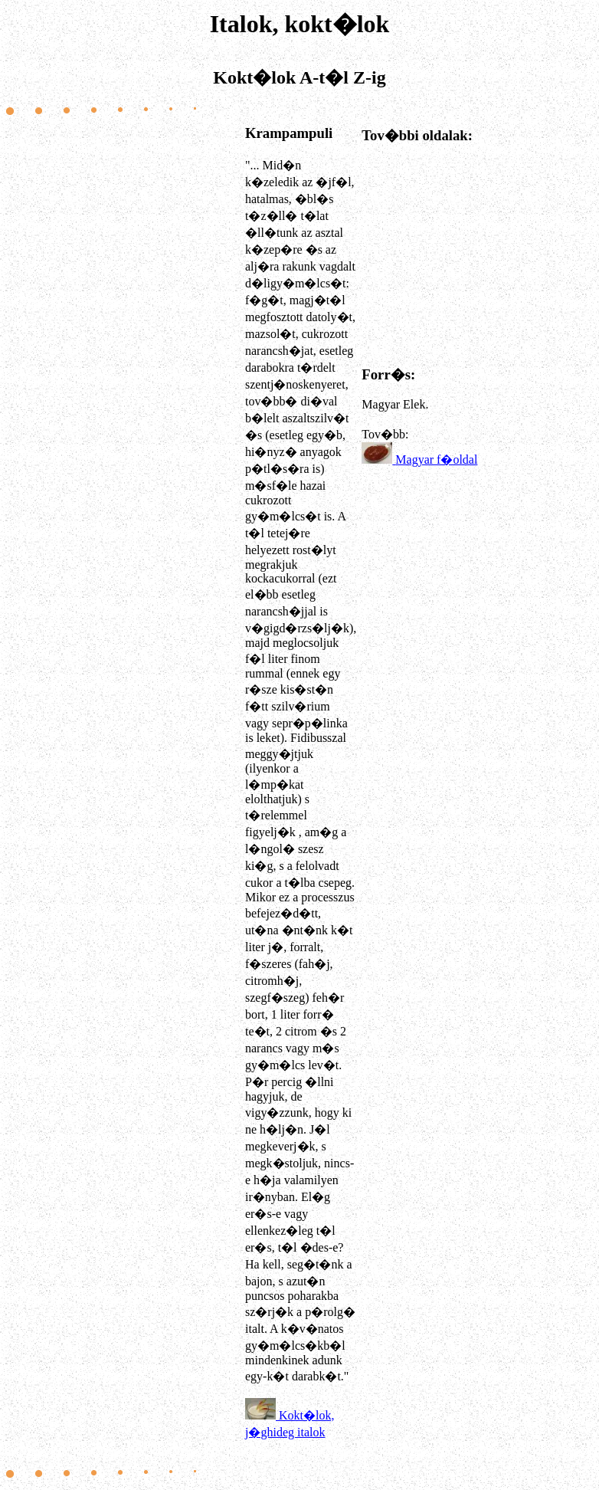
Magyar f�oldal (436, 459)
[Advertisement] (125, 796)
